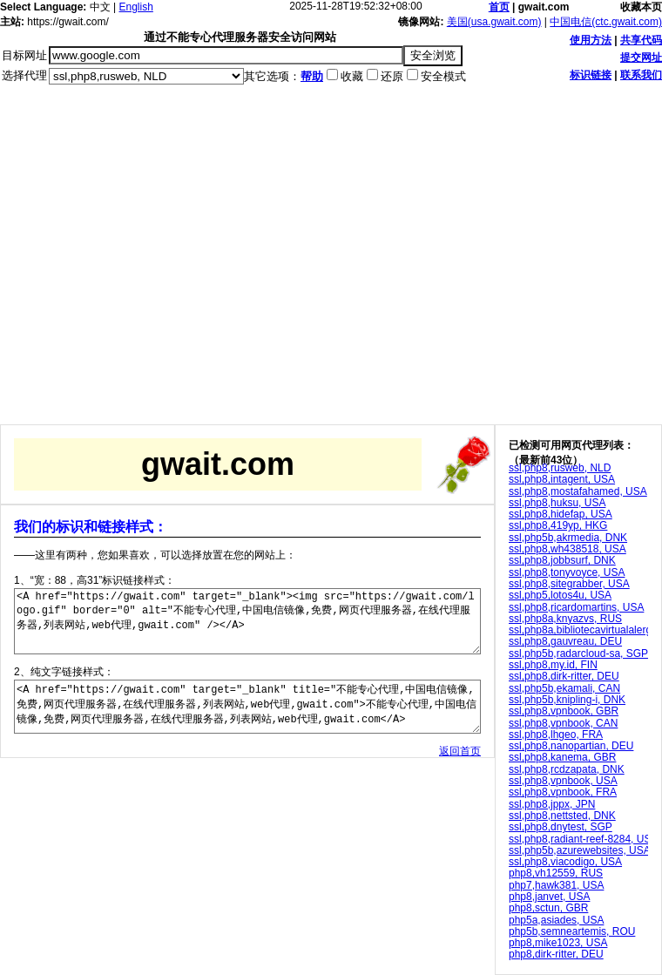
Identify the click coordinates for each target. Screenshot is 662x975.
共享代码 (641, 40)
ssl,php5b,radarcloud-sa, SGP (578, 653)
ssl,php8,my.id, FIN (553, 665)
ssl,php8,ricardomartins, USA (576, 607)
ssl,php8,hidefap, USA (560, 514)
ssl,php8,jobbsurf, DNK (562, 560)
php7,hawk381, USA (556, 885)
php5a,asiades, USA (556, 920)
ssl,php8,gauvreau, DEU (565, 641)
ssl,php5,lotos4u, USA (560, 595)
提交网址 (641, 57)
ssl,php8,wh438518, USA (567, 549)
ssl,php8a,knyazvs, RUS (565, 619)
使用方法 (590, 40)
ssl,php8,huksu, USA (557, 503)
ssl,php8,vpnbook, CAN (563, 723)
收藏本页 (641, 7)
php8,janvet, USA (549, 896)
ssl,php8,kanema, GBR (562, 757)
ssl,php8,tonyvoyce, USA (567, 572)
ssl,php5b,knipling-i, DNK (567, 700)
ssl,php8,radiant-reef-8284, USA (583, 839)
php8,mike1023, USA (558, 943)
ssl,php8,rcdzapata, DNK (567, 769)
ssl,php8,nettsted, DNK (562, 815)
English (136, 7)
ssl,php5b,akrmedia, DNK (568, 538)
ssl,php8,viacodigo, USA (565, 862)
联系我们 (641, 75)
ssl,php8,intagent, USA (562, 479)
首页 (499, 7)
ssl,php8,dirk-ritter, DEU (564, 676)
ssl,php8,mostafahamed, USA (578, 491)
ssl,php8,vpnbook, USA (563, 781)
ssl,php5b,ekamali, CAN (564, 688)
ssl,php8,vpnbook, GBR (563, 711)
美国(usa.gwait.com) (494, 22)
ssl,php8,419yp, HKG (558, 525)
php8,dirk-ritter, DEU (556, 954)
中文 (100, 7)
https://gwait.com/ (67, 22)
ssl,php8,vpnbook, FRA (563, 792)
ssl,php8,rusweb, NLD (560, 468)
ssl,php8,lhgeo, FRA (556, 734)
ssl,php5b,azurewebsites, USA (580, 850)
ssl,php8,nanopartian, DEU (571, 746)
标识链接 (590, 75)
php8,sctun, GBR (548, 908)
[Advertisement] (163, 261)
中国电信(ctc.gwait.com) (606, 22)
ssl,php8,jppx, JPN (552, 804)
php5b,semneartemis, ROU (572, 931)
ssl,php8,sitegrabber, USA (569, 584)
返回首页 (460, 774)
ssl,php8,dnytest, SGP (560, 827)
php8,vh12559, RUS (556, 873)
